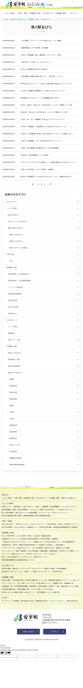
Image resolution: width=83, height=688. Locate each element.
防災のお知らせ (12, 215)
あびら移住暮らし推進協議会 (38, 551)
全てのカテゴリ (11, 202)
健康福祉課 (11, 425)
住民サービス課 (13, 445)
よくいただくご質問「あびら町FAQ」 (42, 509)
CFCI (9, 261)
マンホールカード (8, 551)
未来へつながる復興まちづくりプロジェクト (17, 557)
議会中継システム (67, 586)
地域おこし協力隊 (33, 536)
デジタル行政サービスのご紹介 (41, 589)
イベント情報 (11, 326)
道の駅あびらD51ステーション (12, 571)
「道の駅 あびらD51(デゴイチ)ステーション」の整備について (23, 542)
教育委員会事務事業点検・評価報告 (65, 527)
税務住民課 (11, 392)
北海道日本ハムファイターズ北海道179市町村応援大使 (20, 539)
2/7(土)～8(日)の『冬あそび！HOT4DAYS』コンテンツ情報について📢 (46, 105)
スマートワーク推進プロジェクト (13, 554)
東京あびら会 (49, 548)
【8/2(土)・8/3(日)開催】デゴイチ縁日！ (35, 155)
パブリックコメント (8, 583)
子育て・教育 (22, 13)
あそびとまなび (19, 527)
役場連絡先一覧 (7, 586)
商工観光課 (11, 451)
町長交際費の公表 (23, 589)
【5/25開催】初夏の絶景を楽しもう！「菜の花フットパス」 (42, 76)
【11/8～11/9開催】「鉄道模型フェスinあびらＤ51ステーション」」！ (46, 126)
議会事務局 (11, 432)
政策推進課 (11, 386)
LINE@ (60, 524)
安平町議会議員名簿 (8, 589)
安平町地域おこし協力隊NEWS (17, 274)
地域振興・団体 (35, 13)
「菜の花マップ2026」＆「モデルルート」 (36, 62)
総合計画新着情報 (13, 366)
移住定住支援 (11, 300)
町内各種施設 (61, 568)
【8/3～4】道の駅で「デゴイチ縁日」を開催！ (37, 169)
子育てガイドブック (22, 524)
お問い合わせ (28, 631)
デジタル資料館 (37, 548)
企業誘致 (55, 539)
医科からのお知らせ (14, 234)
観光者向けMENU (42, 601)
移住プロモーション (40, 557)
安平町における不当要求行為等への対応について (18, 592)
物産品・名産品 (49, 568)
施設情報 (10, 333)
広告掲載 (16, 601)
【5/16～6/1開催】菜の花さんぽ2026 (33, 69)
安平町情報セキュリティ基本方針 (48, 592)
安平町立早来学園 (45, 527)
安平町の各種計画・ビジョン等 (35, 580)
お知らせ (5, 494)
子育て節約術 (51, 524)
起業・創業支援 (21, 551)
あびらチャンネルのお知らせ (17, 221)
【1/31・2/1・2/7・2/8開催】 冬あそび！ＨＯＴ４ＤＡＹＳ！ (42, 119)
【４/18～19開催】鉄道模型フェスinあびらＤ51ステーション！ (43, 91)
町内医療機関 (54, 506)
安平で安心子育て (8, 524)
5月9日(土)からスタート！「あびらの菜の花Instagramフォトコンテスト (46, 83)
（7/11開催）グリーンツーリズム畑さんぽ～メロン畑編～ (41, 40)
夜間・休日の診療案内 (20, 509)
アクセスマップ (37, 568)
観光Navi (16, 568)
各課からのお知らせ (14, 372)
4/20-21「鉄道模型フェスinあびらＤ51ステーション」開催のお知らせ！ (46, 176)
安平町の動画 (6, 568)
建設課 (10, 405)
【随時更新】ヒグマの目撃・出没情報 (34, 48)
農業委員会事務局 (14, 458)
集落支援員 (53, 551)
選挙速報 (33, 586)
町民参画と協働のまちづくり (58, 580)
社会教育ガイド (32, 527)
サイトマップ (6, 601)
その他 (4, 597)
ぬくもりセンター (45, 571)
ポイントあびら (50, 554)
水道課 (10, 412)
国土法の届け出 (72, 601)
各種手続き (17, 506)
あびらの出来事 (12, 307)
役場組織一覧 (68, 583)
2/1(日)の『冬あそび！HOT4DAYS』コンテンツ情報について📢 (43, 112)
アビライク (73, 13)
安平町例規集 (42, 586)
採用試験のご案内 (13, 359)
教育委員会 (11, 438)
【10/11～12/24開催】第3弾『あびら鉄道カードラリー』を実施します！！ (47, 134)
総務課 (10, 379)
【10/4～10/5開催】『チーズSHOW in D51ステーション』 (41, 141)
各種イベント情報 (31, 571)
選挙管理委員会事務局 (15, 464)
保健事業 (45, 506)
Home (6, 19)
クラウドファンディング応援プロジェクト (16, 548)
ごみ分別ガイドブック (64, 509)
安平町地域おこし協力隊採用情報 (18, 280)
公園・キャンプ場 (13, 340)
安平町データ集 (54, 586)
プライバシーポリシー (57, 601)
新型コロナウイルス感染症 (17, 248)
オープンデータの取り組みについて (39, 583)
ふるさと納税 (20, 536)
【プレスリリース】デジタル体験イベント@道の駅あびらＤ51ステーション (48, 162)
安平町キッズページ (71, 524)
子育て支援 (10, 254)
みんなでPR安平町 (8, 536)
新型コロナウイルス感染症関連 (26, 513)
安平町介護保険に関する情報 (11, 516)
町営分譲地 (59, 545)
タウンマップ (25, 568)
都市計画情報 (6, 509)
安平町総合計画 (18, 580)
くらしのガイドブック (68, 506)
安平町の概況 (6, 580)
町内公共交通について (53, 542)
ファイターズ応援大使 (14, 287)
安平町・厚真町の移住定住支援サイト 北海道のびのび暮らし (33, 545)
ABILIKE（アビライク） (34, 554)
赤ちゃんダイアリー (38, 524)
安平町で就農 (45, 539)
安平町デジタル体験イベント (69, 551)
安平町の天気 (57, 571)
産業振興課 (11, 399)
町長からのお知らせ (14, 353)
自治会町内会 (6, 545)
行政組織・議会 (60, 13)
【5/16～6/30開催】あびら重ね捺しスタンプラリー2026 (40, 55)
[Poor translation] (7, 653)
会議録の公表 (57, 583)
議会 (76, 586)
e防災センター (7, 506)
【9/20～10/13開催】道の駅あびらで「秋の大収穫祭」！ (41, 148)
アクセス (54, 631)
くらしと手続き (9, 13)
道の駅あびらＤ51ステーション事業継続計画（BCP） (40, 98)
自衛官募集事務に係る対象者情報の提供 (36, 516)
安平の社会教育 (7, 527)
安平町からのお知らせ (18, 19)
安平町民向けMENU (27, 601)
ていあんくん (74, 580)
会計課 (10, 418)
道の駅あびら (11, 313)
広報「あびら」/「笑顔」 (31, 506)
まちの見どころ (48, 13)
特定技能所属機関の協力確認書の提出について (17, 560)
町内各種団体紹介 (69, 542)
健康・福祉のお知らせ (14, 228)
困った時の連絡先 (8, 513)
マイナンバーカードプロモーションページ (53, 513)
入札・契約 (21, 583)
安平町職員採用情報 (21, 586)
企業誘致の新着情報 (14, 294)
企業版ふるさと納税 (62, 548)
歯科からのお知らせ (14, 241)
